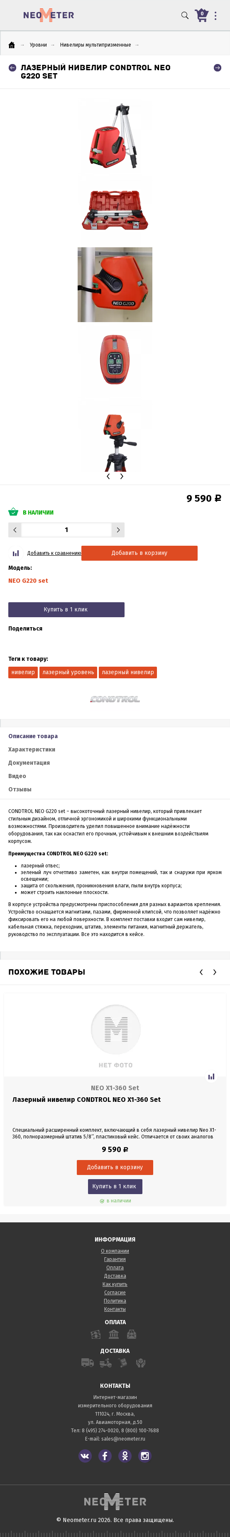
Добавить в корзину (139, 553)
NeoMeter (49, 15)
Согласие (115, 1293)
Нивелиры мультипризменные (95, 45)
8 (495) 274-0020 (100, 1431)
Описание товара (33, 736)
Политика (115, 1301)
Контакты (115, 1309)
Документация (29, 762)
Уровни (38, 45)
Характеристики (31, 749)
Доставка (115, 1276)
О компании (115, 1251)
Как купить (115, 1284)
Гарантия (115, 1259)
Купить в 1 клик (66, 609)
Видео (17, 776)
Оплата (115, 1268)
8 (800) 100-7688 (140, 1431)
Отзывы (20, 789)
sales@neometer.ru (123, 1439)
